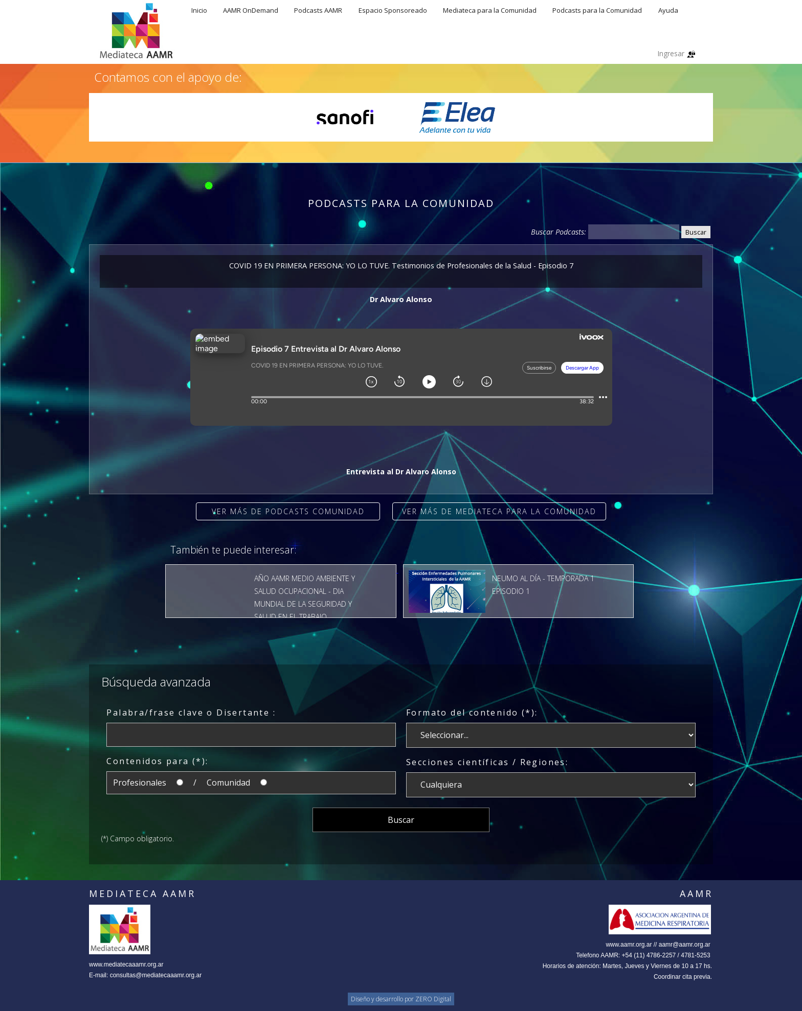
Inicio (199, 10)
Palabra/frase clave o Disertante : (191, 712)
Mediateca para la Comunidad (490, 10)
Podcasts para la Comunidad (597, 10)
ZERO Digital (433, 999)
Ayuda (668, 10)
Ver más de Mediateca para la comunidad (499, 511)
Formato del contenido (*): (472, 712)
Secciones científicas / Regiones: (487, 762)
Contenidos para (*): (157, 761)
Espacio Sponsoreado (393, 10)
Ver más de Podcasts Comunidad (288, 511)
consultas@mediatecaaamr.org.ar (156, 975)
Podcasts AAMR (318, 10)
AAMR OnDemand (250, 10)
